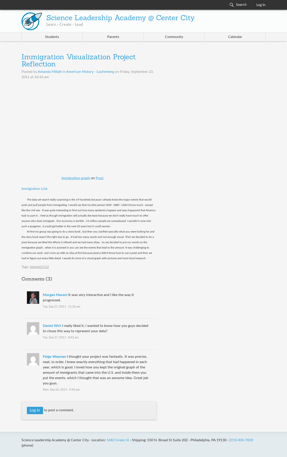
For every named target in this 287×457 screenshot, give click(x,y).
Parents (113, 37)
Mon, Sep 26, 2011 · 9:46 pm (61, 389)
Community (174, 37)
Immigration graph (75, 178)
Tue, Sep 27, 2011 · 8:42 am (61, 337)
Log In (260, 5)
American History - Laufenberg (90, 72)
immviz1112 (39, 267)
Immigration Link (35, 189)
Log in (35, 410)
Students (52, 37)
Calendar (235, 37)
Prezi (99, 178)
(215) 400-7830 (241, 440)
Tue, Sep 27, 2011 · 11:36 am (61, 306)
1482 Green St (118, 440)
